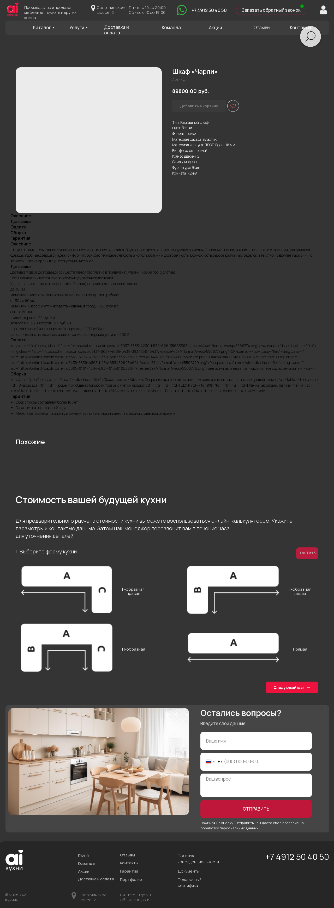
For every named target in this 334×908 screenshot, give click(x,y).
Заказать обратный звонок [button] (271, 10)
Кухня (83, 855)
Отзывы (261, 27)
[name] (256, 741)
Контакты (300, 27)
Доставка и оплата (116, 30)
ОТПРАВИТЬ (256, 809)
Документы (188, 871)
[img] (182, 10)
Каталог (42, 27)
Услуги (76, 27)
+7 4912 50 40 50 (209, 10)
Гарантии (129, 871)
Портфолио (131, 879)
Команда (171, 27)
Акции (215, 27)
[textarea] (256, 785)
